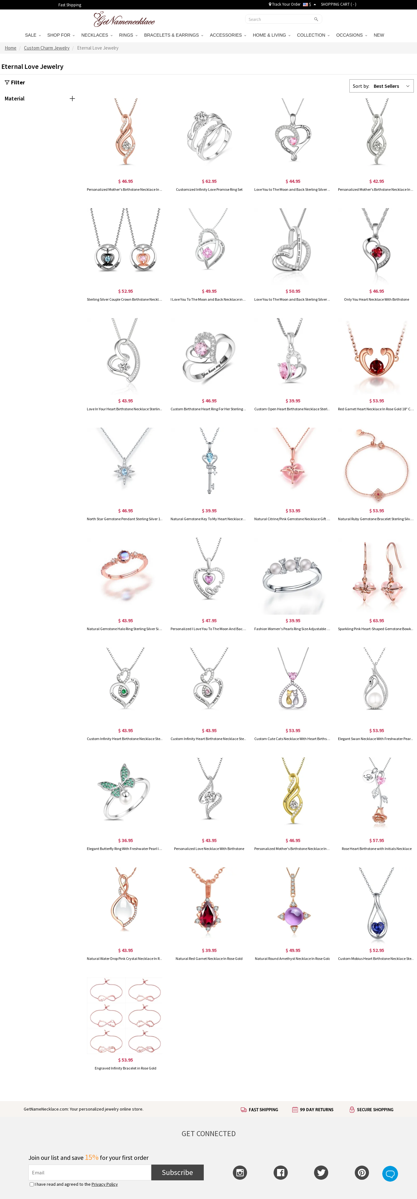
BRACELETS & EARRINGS (173, 35)
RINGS (128, 35)
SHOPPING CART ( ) (338, 4)
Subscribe (177, 1172)
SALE (33, 35)
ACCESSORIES (228, 35)
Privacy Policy (105, 1184)
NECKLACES (96, 35)
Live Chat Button (390, 1174)
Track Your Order (284, 4)
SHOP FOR (61, 35)
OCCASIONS (351, 35)
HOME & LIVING (271, 35)
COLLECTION (313, 35)
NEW (379, 35)
